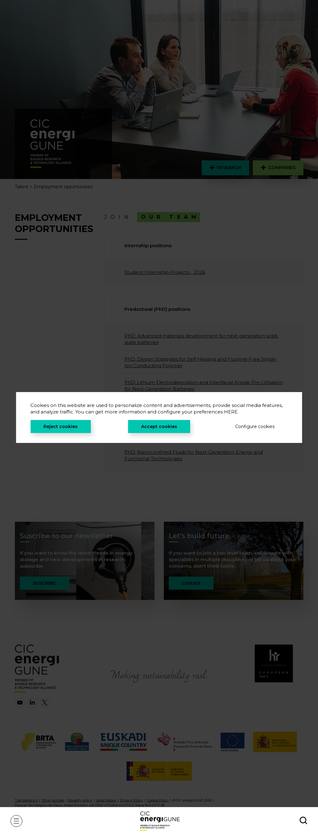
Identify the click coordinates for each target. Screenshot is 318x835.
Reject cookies (60, 426)
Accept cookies (159, 426)
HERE (231, 412)
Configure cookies (255, 426)
